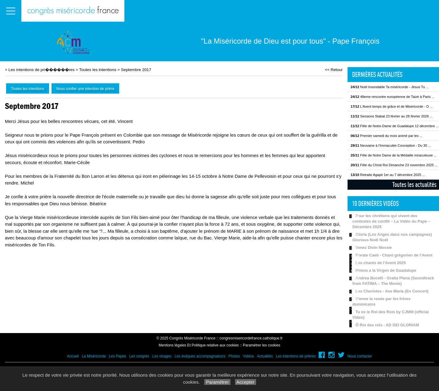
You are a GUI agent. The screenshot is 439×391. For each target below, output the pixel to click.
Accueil (73, 356)
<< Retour (334, 69)
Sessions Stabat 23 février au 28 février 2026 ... (392, 116)
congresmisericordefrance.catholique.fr (251, 338)
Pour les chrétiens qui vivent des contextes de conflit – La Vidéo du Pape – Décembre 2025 (391, 221)
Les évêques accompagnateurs (200, 356)
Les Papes (117, 356)
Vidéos (248, 356)
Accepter (245, 382)
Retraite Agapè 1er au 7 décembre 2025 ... (388, 175)
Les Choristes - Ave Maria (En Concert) (392, 291)
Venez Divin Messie (373, 247)
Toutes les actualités (414, 184)
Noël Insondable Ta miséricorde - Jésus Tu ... (390, 87)
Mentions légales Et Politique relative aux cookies (199, 345)
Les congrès (139, 356)
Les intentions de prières (296, 356)
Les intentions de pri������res (42, 69)
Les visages (161, 356)
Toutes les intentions (97, 69)
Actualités (265, 356)
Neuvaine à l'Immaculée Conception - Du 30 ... (391, 145)
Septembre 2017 (136, 69)
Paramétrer (217, 382)
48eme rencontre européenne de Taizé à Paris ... (392, 97)
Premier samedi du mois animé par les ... (387, 136)
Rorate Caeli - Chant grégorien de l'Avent (394, 255)
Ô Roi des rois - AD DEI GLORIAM (387, 325)
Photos (234, 356)
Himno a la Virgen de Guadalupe (385, 270)
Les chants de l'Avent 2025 (380, 262)
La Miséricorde (94, 356)
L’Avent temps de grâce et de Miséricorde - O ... (392, 106)
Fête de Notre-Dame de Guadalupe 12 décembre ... (395, 126)
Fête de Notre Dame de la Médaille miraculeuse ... (394, 155)
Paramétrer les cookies (261, 345)
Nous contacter (360, 356)
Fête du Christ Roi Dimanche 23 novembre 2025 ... (394, 165)
